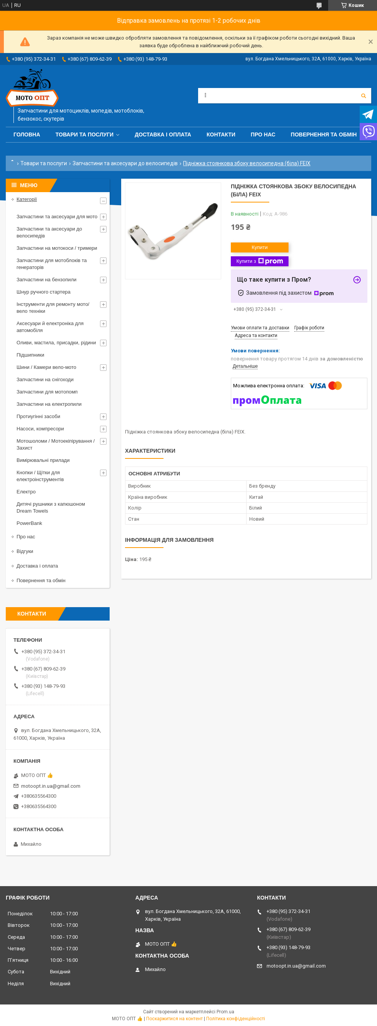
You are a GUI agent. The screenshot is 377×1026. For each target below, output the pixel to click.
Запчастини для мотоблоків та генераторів (52, 263)
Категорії (27, 199)
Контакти (221, 134)
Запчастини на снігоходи (45, 379)
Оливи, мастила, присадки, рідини (56, 342)
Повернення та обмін (324, 134)
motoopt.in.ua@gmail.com (50, 786)
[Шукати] (363, 95)
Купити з (259, 261)
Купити (260, 247)
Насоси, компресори (40, 429)
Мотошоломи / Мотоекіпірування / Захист (56, 444)
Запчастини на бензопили (47, 279)
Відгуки (25, 551)
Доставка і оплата (163, 134)
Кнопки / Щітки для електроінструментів (40, 476)
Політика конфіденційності (235, 1018)
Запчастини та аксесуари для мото (57, 216)
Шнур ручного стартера (43, 292)
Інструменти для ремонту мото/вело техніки (53, 307)
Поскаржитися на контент (174, 1018)
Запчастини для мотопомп (47, 392)
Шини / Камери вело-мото (46, 367)
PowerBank (29, 523)
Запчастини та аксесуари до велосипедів (125, 163)
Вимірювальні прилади (43, 460)
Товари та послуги (84, 134)
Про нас (263, 134)
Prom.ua (225, 1011)
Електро (26, 492)
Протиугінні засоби (38, 416)
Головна (26, 134)
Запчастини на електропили (49, 404)
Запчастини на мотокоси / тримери (57, 248)
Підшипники (30, 355)
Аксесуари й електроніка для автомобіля (50, 326)
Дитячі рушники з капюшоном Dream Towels (51, 507)
